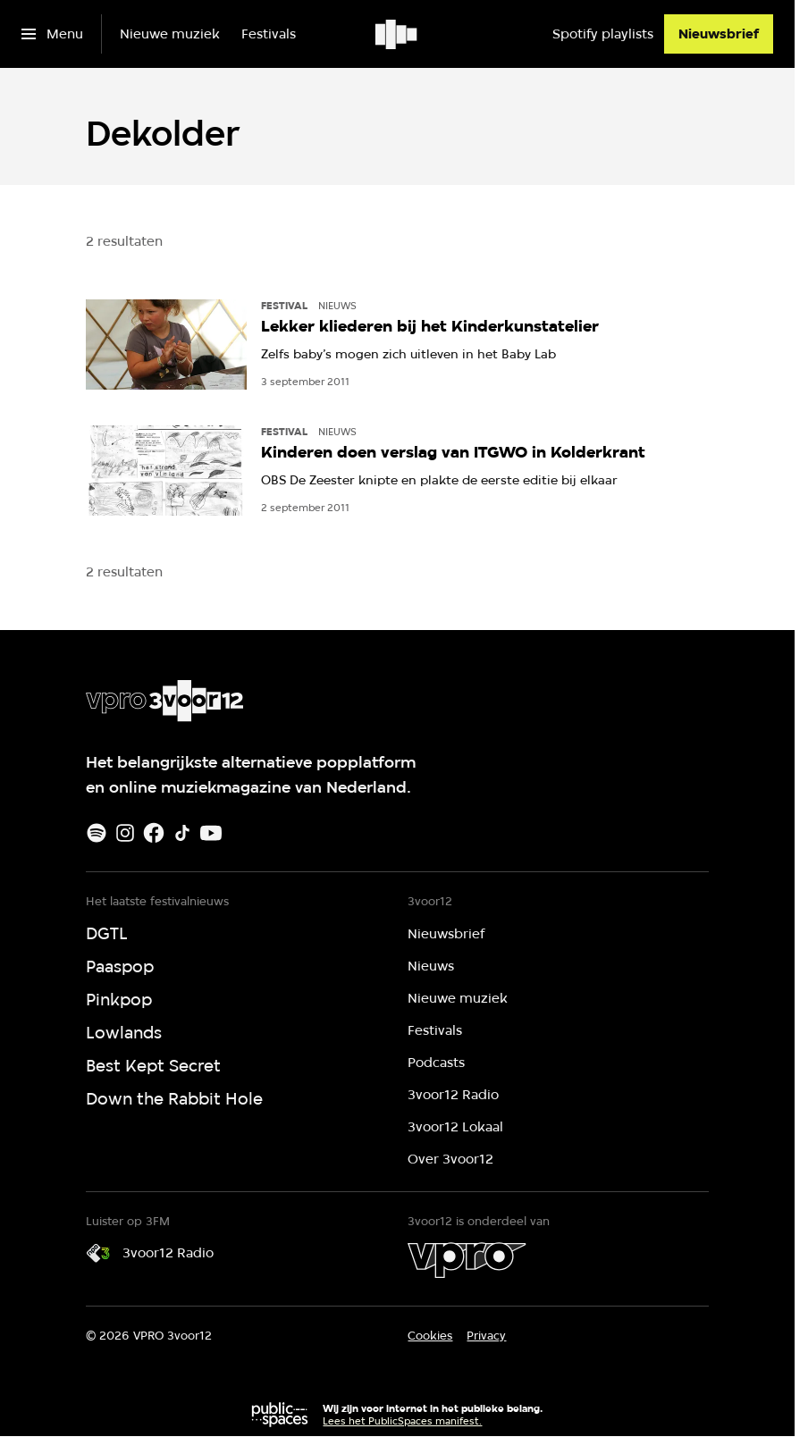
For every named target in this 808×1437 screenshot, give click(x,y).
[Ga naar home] (397, 34)
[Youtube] (211, 833)
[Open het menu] (52, 34)
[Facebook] (153, 833)
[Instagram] (125, 833)
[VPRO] (467, 1260)
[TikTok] (182, 833)
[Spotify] (96, 833)
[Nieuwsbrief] (718, 34)
